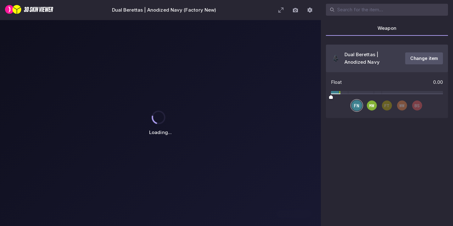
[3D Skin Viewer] (29, 10)
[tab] (387, 30)
